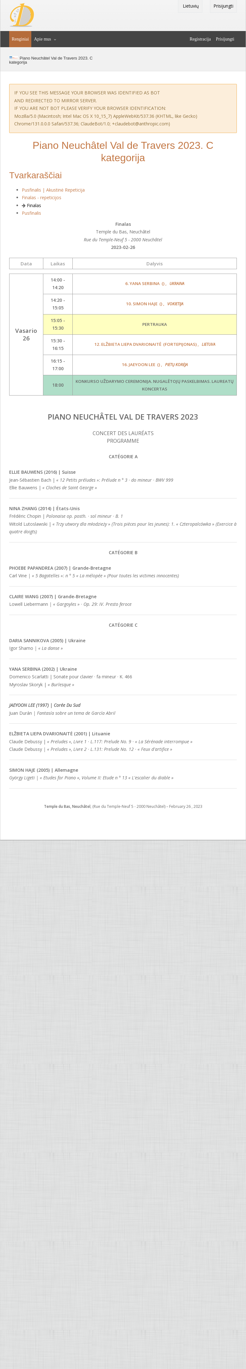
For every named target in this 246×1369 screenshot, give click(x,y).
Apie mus (42, 39)
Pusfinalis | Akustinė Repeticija (53, 190)
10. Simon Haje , (154, 304)
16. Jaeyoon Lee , (155, 364)
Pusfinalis (31, 213)
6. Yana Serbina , (154, 283)
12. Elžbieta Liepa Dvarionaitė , (154, 344)
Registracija (200, 39)
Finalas (34, 205)
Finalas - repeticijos (41, 197)
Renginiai (20, 39)
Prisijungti (223, 6)
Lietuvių (190, 6)
